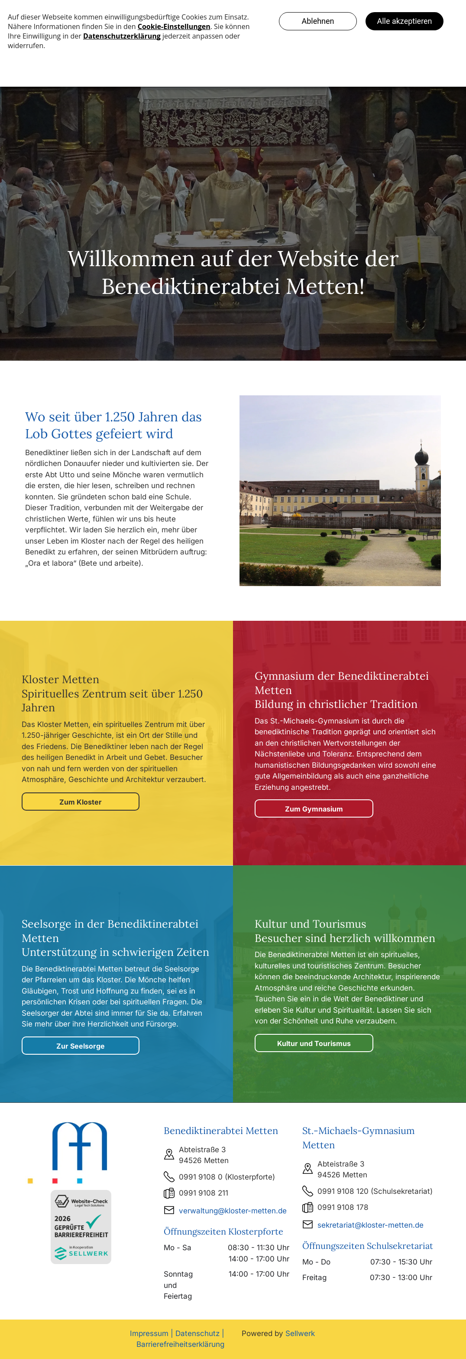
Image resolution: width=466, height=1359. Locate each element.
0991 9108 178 (343, 1207)
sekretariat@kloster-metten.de (370, 1225)
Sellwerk (300, 1333)
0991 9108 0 (201, 1177)
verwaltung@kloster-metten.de (233, 1210)
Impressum (149, 1333)
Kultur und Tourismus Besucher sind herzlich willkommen (345, 931)
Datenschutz (197, 1333)
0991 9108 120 (343, 1191)
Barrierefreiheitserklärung (180, 1344)
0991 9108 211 (203, 1193)
